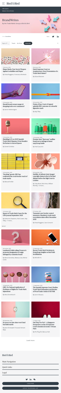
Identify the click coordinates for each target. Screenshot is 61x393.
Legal (4, 373)
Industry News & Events (8, 11)
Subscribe (28, 43)
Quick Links (7, 367)
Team (13, 43)
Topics (5, 43)
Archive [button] (19, 43)
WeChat (34, 379)
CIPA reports (5, 8)
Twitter (53, 36)
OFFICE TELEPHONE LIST (30, 388)
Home (3, 36)
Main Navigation (9, 362)
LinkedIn (58, 36)
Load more (30, 340)
